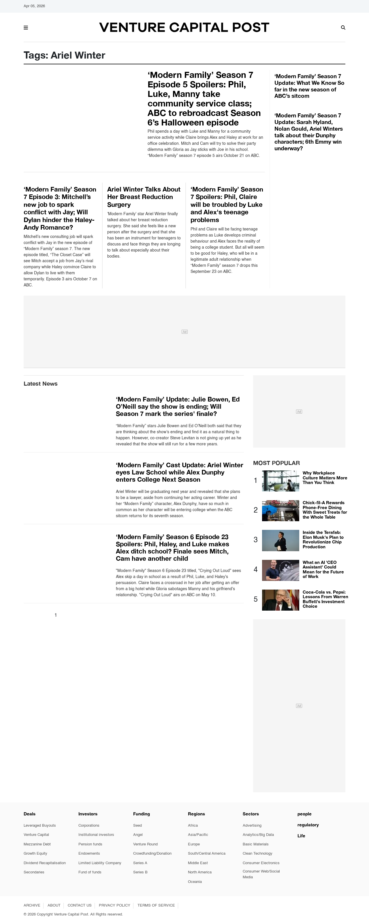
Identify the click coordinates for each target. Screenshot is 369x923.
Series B (140, 872)
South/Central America (206, 854)
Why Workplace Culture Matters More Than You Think (325, 477)
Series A (140, 863)
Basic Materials (256, 844)
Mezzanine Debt (37, 844)
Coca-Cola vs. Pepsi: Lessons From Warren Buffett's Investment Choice (325, 599)
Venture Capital (36, 835)
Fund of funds (89, 872)
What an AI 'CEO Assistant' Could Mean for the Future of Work (323, 569)
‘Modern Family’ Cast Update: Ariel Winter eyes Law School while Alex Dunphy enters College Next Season (179, 472)
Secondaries (34, 872)
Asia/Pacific (198, 835)
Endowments (89, 854)
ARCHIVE (32, 905)
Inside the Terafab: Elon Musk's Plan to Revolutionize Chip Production (323, 539)
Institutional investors (96, 835)
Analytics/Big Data (258, 835)
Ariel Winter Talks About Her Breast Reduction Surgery (143, 196)
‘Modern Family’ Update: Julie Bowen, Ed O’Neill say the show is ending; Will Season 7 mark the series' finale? (178, 406)
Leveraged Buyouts (40, 826)
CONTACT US (80, 905)
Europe (194, 844)
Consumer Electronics (261, 863)
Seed (137, 826)
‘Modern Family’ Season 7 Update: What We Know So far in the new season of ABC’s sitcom (309, 86)
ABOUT (54, 905)
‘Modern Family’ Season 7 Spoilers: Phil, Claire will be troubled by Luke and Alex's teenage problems (227, 204)
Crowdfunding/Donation (152, 854)
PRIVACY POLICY (114, 905)
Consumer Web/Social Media (261, 874)
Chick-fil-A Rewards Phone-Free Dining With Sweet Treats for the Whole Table (325, 509)
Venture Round (145, 844)
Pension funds (90, 844)
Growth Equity (35, 854)
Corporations (88, 826)
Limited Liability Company (99, 863)
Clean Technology (257, 854)
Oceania (195, 882)
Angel (138, 835)
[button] (26, 26)
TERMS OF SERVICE (156, 905)
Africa (193, 826)
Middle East (198, 863)
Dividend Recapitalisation (45, 863)
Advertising (252, 826)
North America (200, 872)
